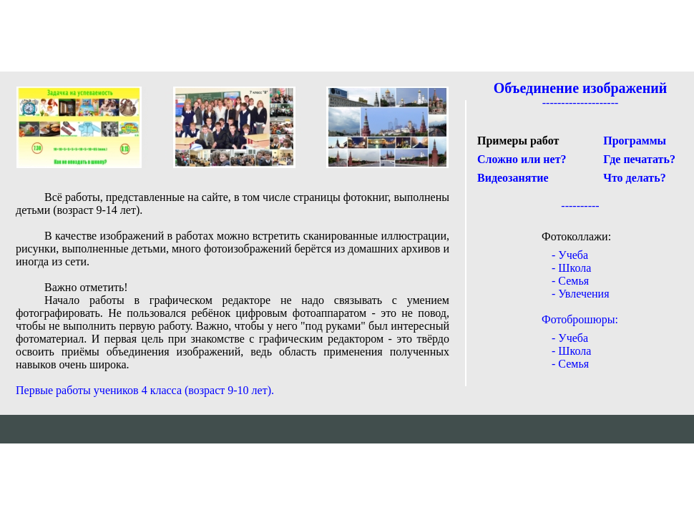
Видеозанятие (513, 178)
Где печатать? (639, 159)
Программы (634, 140)
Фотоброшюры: (580, 319)
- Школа (571, 268)
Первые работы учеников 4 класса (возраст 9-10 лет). (145, 390)
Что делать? (634, 178)
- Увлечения (581, 294)
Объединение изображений (581, 88)
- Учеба (570, 255)
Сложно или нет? (522, 159)
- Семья (570, 281)
